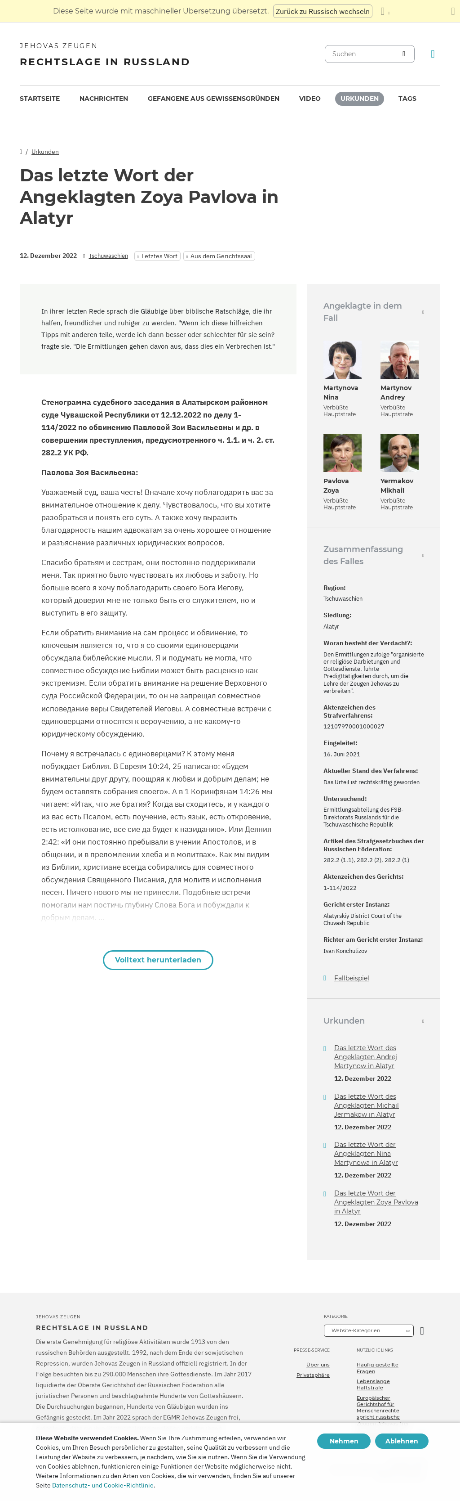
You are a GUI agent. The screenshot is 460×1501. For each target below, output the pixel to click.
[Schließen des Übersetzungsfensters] (453, 11)
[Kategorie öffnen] (422, 1331)
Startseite (40, 98)
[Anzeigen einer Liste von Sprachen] (385, 11)
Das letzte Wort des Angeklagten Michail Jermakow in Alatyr (366, 1105)
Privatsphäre (313, 1375)
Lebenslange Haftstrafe (373, 1384)
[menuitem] (39, 99)
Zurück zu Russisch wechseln (323, 11)
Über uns (318, 1365)
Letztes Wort (159, 256)
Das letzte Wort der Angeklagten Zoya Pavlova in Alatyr (376, 1202)
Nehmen (344, 1441)
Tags (407, 98)
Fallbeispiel (351, 978)
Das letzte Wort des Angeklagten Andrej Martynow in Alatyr (365, 1057)
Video (310, 98)
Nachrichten (104, 98)
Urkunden (360, 98)
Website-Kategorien (356, 1330)
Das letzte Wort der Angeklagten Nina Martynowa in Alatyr (366, 1154)
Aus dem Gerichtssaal (221, 256)
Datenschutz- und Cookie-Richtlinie (103, 1485)
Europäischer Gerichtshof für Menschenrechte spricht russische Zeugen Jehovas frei (382, 1411)
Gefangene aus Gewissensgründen (213, 98)
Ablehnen (401, 1441)
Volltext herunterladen (158, 960)
